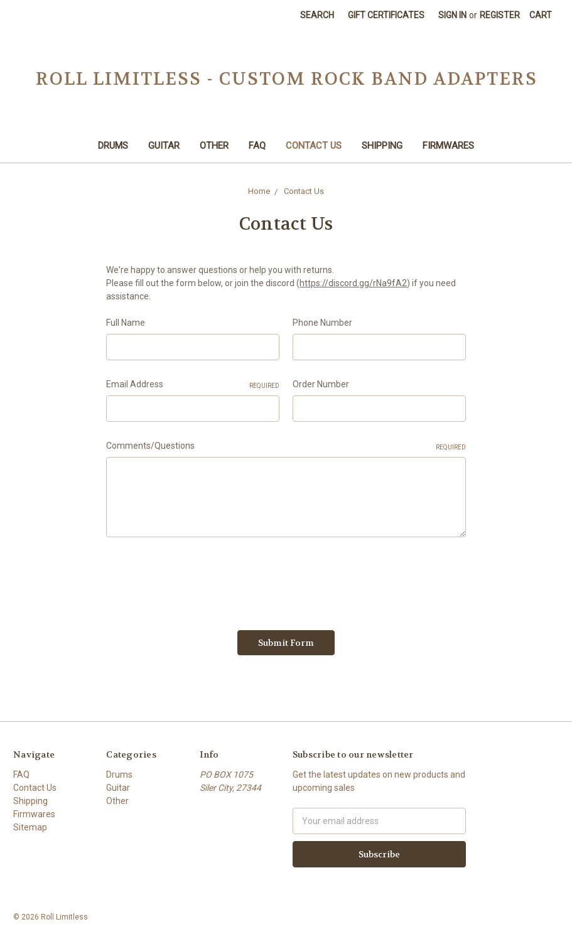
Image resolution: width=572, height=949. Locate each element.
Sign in (452, 15)
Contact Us (314, 145)
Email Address (192, 384)
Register (500, 15)
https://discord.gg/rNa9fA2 (353, 283)
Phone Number (322, 323)
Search (317, 15)
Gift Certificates (386, 15)
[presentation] (201, 579)
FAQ (257, 145)
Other (214, 145)
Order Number (321, 384)
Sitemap (30, 827)
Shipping (382, 145)
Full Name (125, 323)
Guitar (164, 145)
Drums (113, 145)
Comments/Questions (285, 446)
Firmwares (448, 145)
